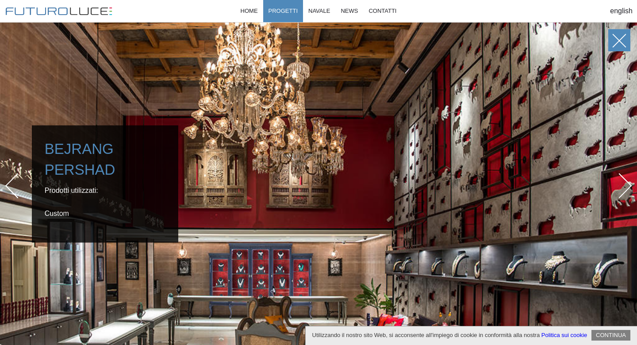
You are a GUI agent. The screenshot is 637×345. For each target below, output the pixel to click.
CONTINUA (611, 335)
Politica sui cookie (564, 335)
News (349, 11)
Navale (319, 11)
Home (249, 11)
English (621, 11)
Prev (18, 185)
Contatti (382, 11)
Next (619, 185)
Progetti (283, 11)
